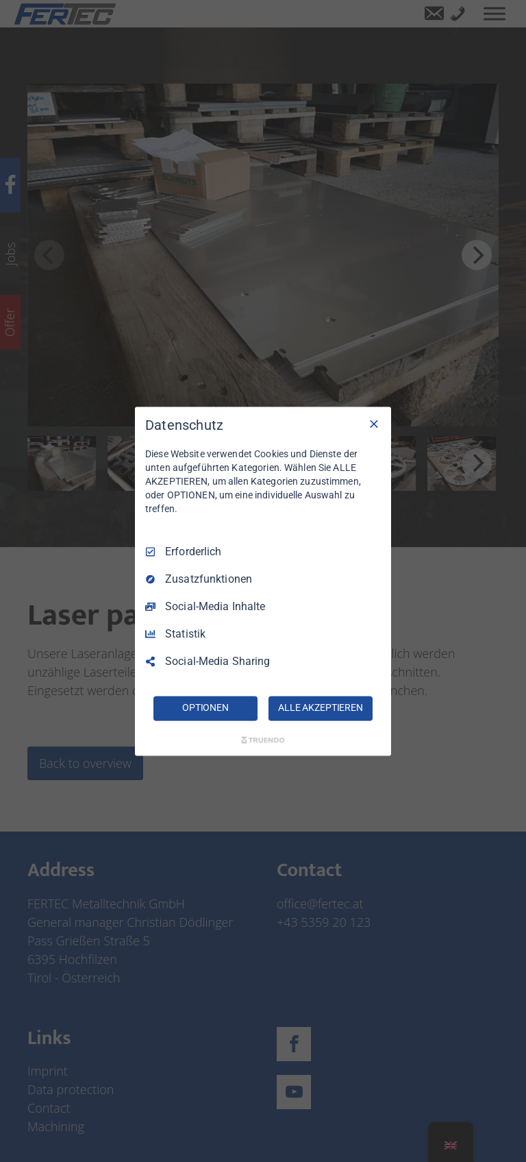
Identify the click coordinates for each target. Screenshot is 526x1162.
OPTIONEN (205, 707)
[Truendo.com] (263, 739)
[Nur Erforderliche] (374, 424)
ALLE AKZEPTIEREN (320, 707)
